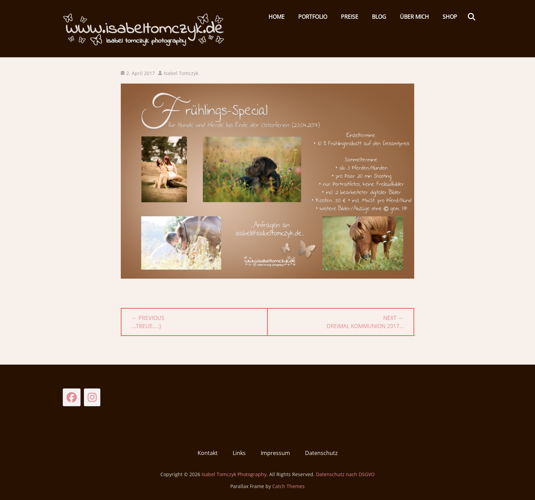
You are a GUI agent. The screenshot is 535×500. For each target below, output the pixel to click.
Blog (379, 16)
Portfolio (312, 16)
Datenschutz (321, 453)
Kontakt (208, 453)
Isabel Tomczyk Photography (234, 474)
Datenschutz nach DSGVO (345, 474)
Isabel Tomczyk (181, 73)
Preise (349, 16)
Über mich (414, 16)
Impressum (275, 453)
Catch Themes (288, 486)
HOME (277, 16)
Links (239, 453)
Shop (450, 16)
